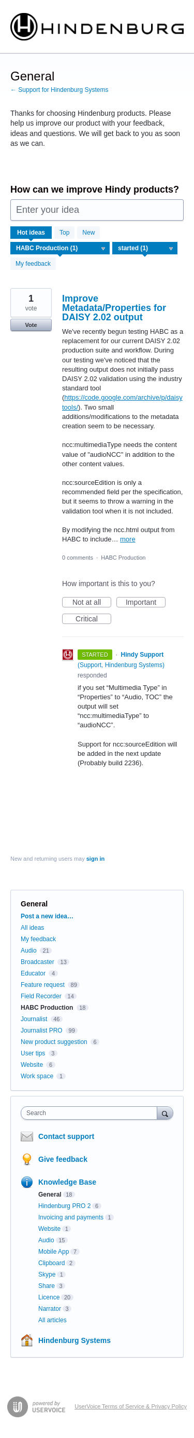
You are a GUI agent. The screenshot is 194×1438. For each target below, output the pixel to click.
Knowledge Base (67, 1182)
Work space (37, 1076)
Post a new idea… (47, 916)
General (50, 1194)
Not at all (91, 602)
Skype (46, 1274)
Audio (29, 950)
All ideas (32, 927)
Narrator (49, 1308)
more (128, 539)
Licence (48, 1297)
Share (46, 1286)
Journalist (34, 1019)
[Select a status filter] (145, 248)
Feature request (43, 984)
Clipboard (51, 1263)
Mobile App (53, 1251)
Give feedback (62, 1159)
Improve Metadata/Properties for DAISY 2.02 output (114, 307)
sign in (95, 859)
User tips (33, 1053)
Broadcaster (37, 962)
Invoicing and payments (70, 1217)
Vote (31, 325)
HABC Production (123, 557)
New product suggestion (54, 1042)
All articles (52, 1320)
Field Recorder (41, 996)
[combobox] (91, 1113)
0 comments (77, 557)
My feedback (33, 263)
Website (32, 1064)
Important (146, 602)
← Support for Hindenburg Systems (59, 89)
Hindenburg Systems (74, 1340)
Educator (33, 973)
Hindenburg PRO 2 (64, 1206)
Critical (93, 619)
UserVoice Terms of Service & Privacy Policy (130, 1406)
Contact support (66, 1136)
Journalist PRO (42, 1030)
